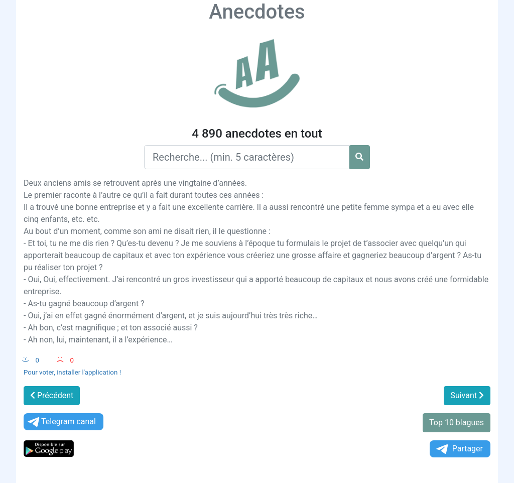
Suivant (467, 395)
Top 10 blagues (456, 422)
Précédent (51, 395)
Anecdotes (257, 12)
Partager (459, 449)
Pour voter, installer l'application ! (72, 372)
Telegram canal (61, 422)
